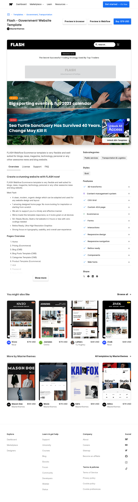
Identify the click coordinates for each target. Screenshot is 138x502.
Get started (116, 4)
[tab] (13, 167)
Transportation (45, 15)
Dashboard (21, 4)
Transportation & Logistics (113, 158)
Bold (87, 173)
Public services (91, 158)
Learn (49, 4)
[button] (37, 4)
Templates (18, 15)
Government (32, 15)
